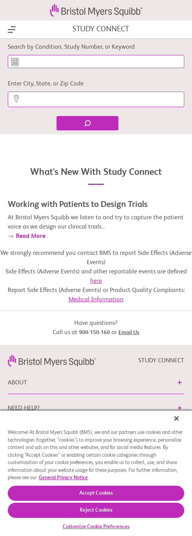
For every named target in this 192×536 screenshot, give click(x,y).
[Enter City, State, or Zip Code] (96, 99)
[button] (179, 382)
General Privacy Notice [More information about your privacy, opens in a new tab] (63, 477)
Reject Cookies (96, 510)
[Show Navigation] (12, 29)
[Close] (176, 418)
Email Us (128, 332)
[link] (52, 361)
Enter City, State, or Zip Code (46, 84)
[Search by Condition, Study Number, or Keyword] (96, 61)
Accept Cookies (96, 493)
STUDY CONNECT (100, 29)
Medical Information (96, 300)
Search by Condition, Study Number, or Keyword (71, 47)
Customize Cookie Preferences (96, 526)
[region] (96, 473)
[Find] (87, 123)
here (96, 281)
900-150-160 (94, 332)
